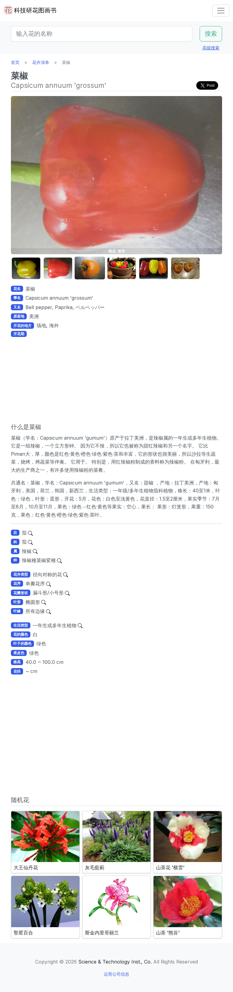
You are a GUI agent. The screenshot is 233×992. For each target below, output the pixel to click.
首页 (15, 62)
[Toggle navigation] (220, 11)
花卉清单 (40, 62)
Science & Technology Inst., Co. (115, 962)
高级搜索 (210, 47)
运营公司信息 (116, 974)
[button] (26, 268)
